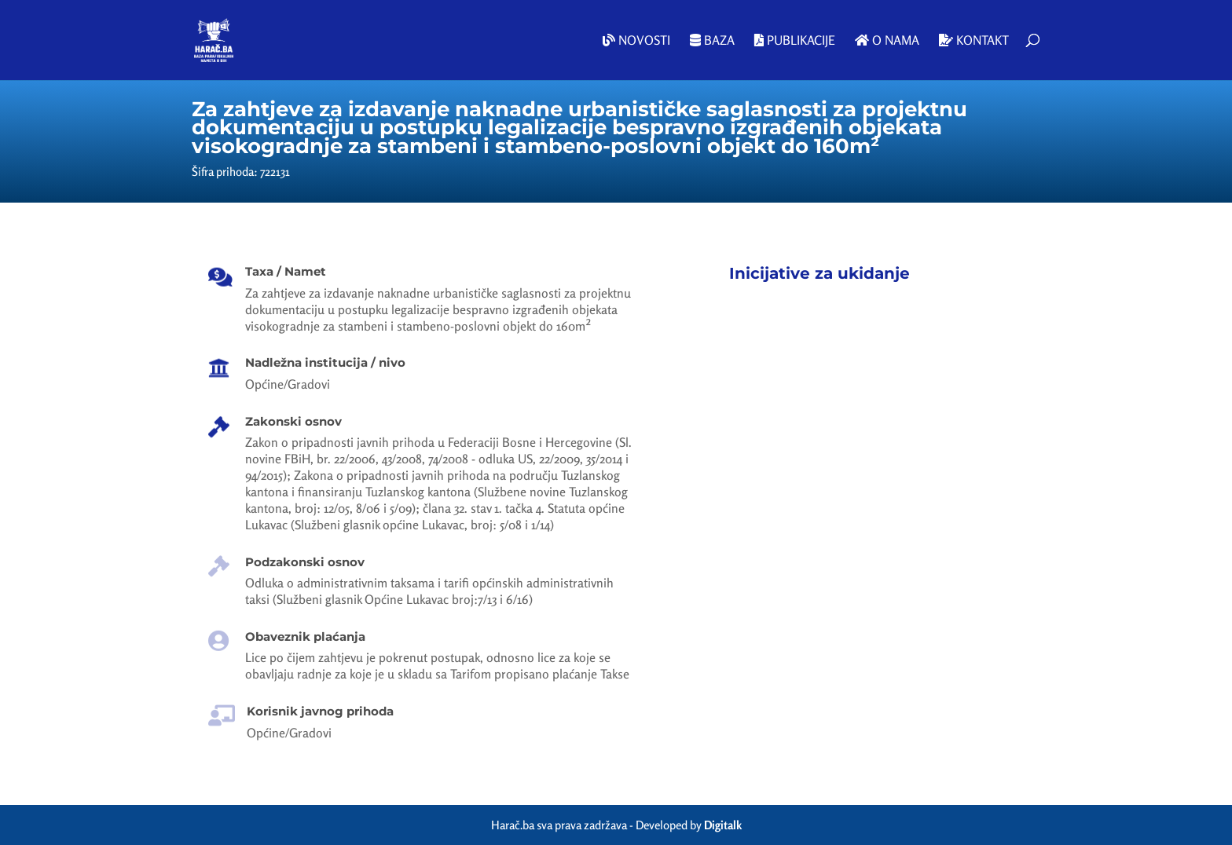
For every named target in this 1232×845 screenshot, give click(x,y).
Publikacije (794, 41)
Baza (712, 41)
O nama (887, 41)
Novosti (636, 41)
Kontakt (974, 41)
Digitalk (723, 825)
